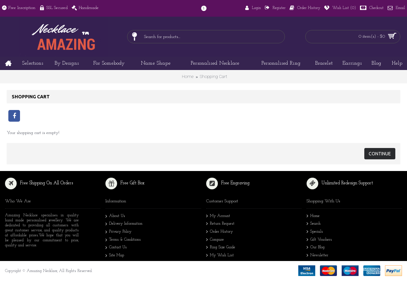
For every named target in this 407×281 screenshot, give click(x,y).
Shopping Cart (213, 76)
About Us (115, 216)
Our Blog (316, 247)
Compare (215, 240)
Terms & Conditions (123, 240)
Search (314, 224)
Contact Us (116, 248)
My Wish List (220, 255)
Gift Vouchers (319, 240)
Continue (380, 153)
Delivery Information (123, 224)
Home (187, 76)
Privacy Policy (118, 232)
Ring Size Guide (220, 247)
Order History (219, 232)
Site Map (114, 256)
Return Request (220, 224)
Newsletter (317, 255)
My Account (218, 216)
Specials (315, 232)
